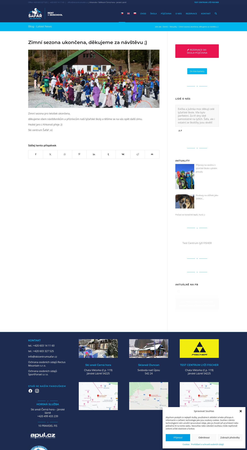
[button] (240, 411)
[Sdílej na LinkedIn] (94, 154)
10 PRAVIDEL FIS (47, 426)
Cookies (186, 444)
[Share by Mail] (152, 154)
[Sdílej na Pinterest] (79, 154)
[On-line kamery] (197, 71)
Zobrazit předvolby (230, 437)
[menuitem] (206, 2)
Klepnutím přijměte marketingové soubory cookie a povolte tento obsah (197, 304)
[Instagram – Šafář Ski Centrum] (37, 391)
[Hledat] (216, 13)
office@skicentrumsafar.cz (78, 2)
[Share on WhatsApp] (65, 154)
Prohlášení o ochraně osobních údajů (207, 444)
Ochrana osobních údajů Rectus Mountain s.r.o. (47, 363)
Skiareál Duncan (148, 365)
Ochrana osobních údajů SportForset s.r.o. (42, 372)
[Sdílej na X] (50, 154)
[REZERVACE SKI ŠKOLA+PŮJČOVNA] (197, 51)
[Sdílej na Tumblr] (108, 154)
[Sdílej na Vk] (123, 154)
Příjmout (178, 437)
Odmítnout (204, 437)
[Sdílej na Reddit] (137, 154)
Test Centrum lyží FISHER (197, 243)
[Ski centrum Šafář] (45, 13)
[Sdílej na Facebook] (35, 154)
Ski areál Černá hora (98, 365)
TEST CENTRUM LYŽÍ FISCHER (206, 2)
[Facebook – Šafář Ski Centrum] (30, 391)
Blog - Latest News (40, 26)
